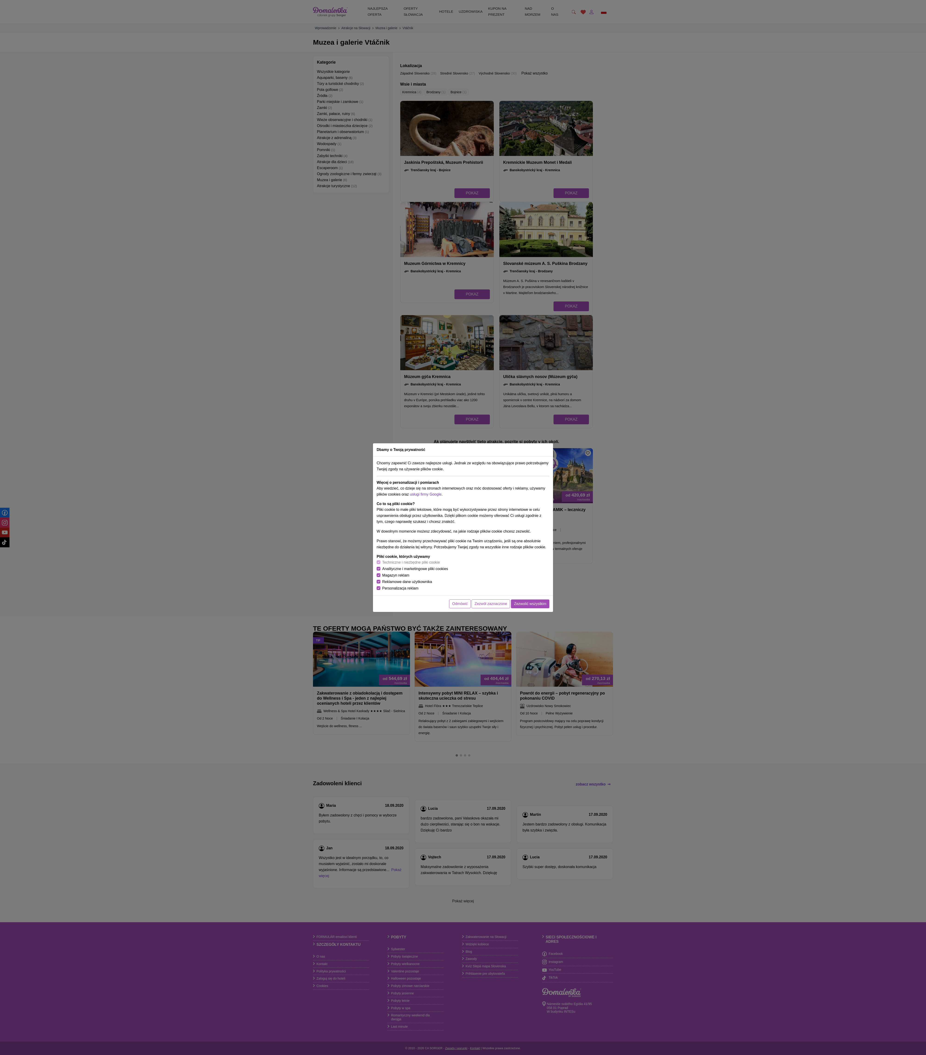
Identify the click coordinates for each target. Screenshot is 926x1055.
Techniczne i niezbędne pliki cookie (411, 562)
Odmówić (460, 604)
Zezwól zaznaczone (491, 604)
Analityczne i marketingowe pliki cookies (415, 569)
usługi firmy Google (425, 494)
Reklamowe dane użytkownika (407, 582)
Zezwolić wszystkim (530, 604)
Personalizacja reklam (400, 588)
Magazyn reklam (395, 575)
